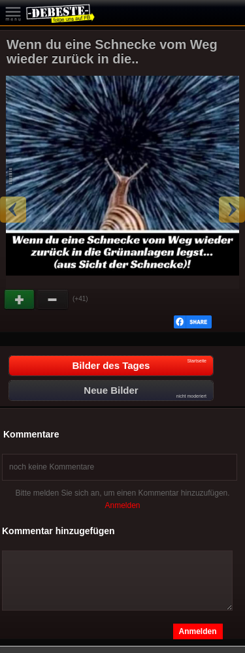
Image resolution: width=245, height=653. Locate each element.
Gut (20, 299)
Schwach (53, 299)
